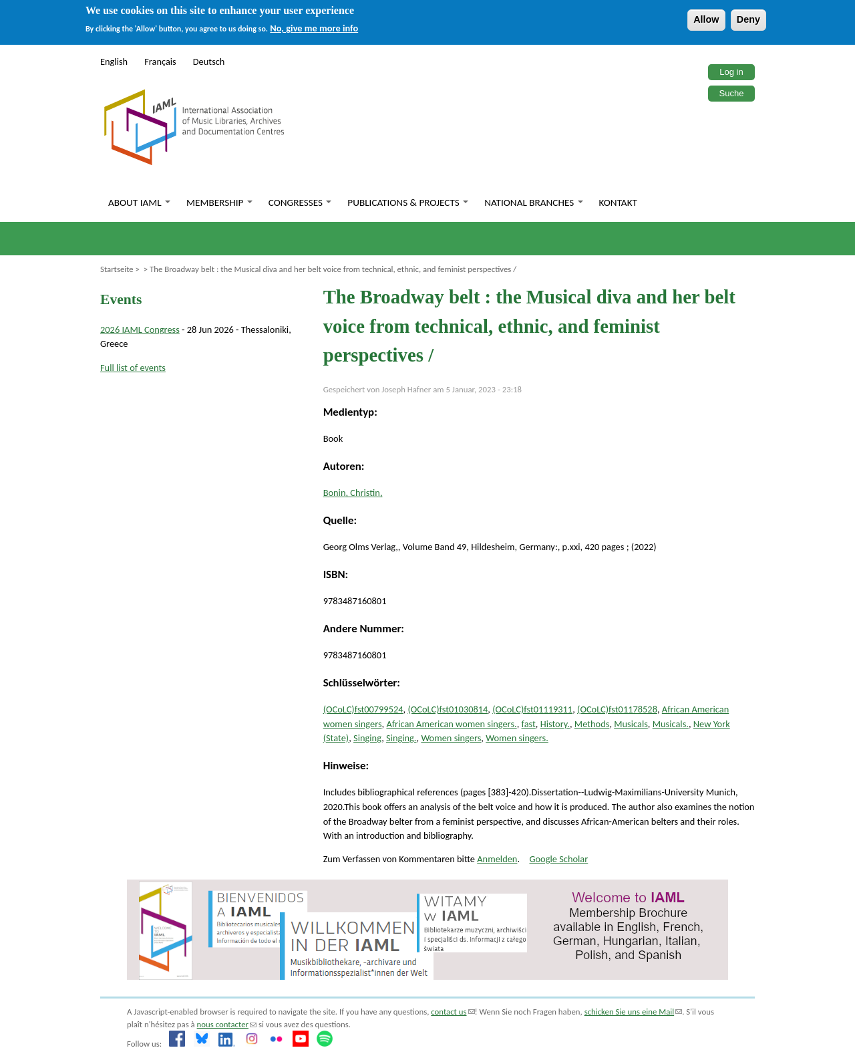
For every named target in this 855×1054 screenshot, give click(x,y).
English (114, 61)
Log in (731, 72)
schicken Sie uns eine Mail (633, 1012)
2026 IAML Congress (140, 329)
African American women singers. (451, 724)
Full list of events (133, 368)
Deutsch (209, 61)
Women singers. (517, 738)
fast (529, 724)
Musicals (631, 724)
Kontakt (618, 202)
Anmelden (497, 859)
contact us (452, 1012)
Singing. (401, 738)
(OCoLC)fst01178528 (617, 709)
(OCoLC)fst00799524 (363, 709)
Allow (706, 19)
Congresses (300, 202)
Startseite (117, 269)
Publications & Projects (407, 202)
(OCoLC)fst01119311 (532, 709)
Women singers (451, 738)
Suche (731, 93)
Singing (367, 738)
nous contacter (226, 1024)
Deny (748, 19)
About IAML (139, 202)
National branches (533, 202)
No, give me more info (314, 28)
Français (160, 61)
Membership (219, 202)
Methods (592, 724)
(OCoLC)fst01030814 (447, 709)
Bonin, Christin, (353, 493)
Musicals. (671, 724)
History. (555, 724)
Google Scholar (558, 859)
